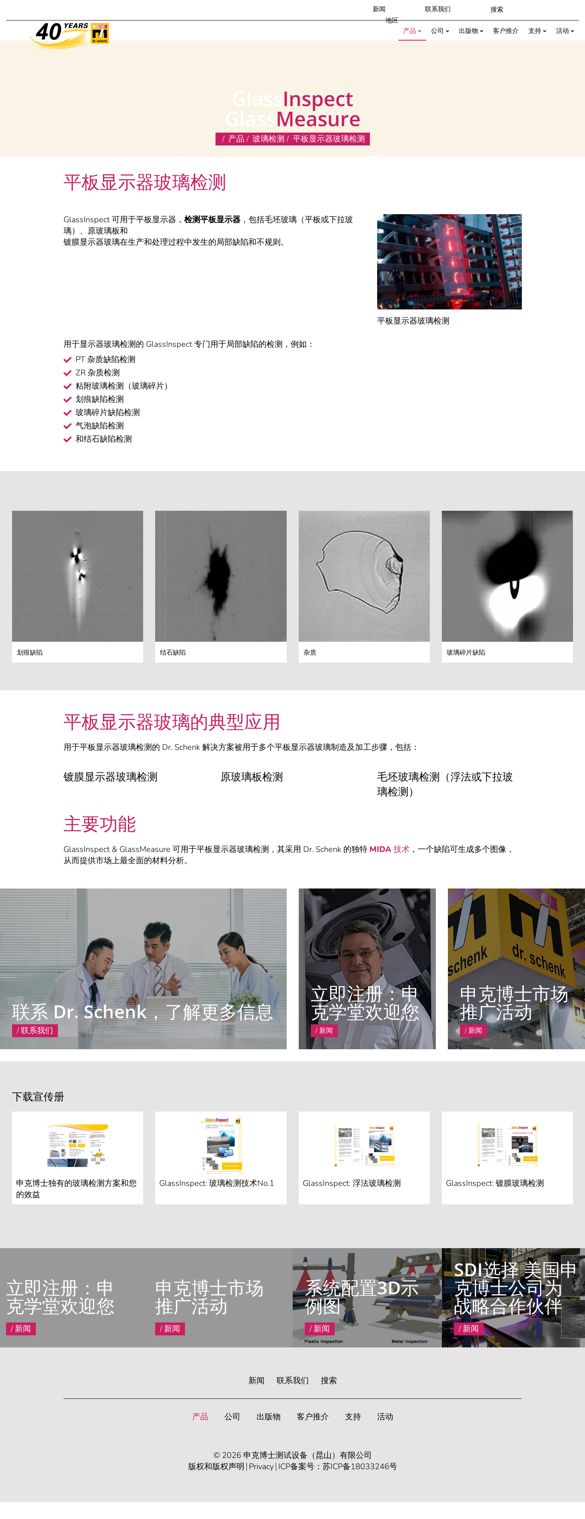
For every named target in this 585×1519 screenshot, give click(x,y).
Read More (315, 1042)
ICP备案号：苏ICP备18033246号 (337, 1467)
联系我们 (438, 9)
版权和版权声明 (216, 1467)
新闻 (379, 9)
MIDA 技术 (389, 849)
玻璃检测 (268, 138)
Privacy (261, 1467)
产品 (236, 138)
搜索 (329, 1380)
